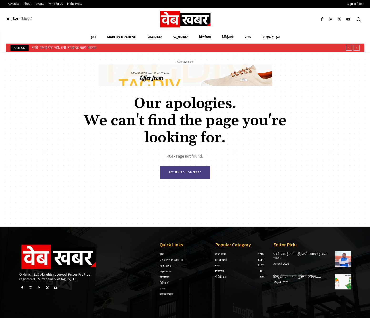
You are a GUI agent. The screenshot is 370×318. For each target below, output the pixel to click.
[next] (357, 48)
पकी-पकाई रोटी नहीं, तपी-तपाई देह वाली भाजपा (64, 47)
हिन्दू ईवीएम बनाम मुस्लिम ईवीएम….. (297, 276)
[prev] (349, 48)
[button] (358, 19)
